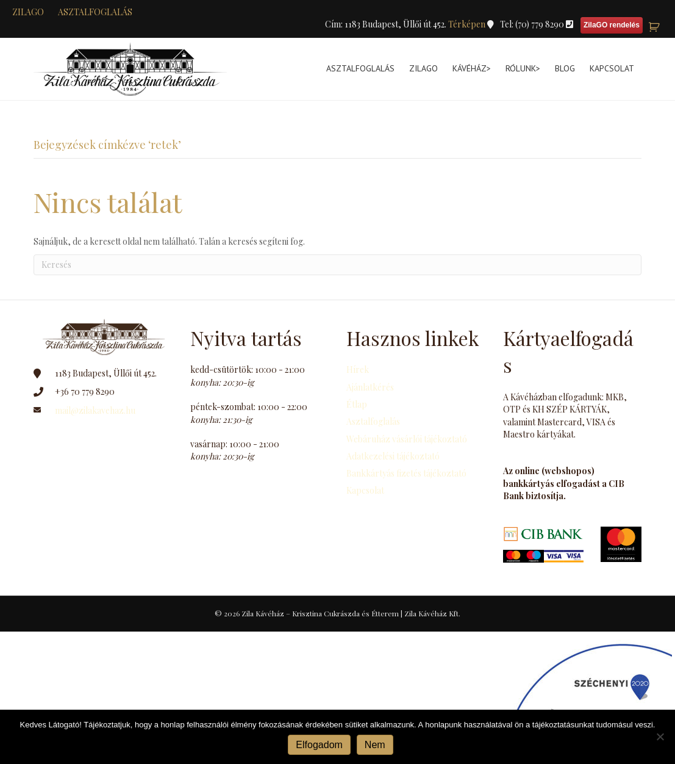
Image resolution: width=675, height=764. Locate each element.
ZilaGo (423, 68)
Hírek (357, 369)
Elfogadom (319, 745)
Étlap (356, 404)
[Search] (337, 264)
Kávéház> (471, 68)
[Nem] (660, 736)
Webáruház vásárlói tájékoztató (406, 439)
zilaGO (28, 12)
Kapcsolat (612, 68)
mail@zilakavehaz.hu (95, 410)
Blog (565, 68)
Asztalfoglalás (95, 12)
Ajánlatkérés (370, 387)
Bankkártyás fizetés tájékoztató (406, 473)
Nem (375, 745)
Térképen (467, 24)
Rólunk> (522, 68)
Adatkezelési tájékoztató (393, 456)
